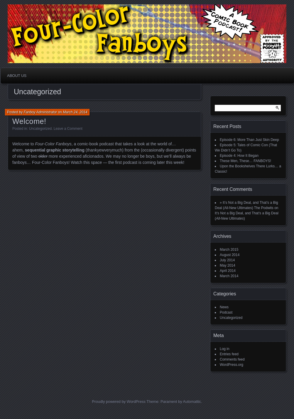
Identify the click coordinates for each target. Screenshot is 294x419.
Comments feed (232, 359)
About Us (16, 75)
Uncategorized (40, 129)
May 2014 (227, 265)
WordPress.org (231, 365)
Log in (224, 349)
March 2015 (229, 250)
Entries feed (229, 354)
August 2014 (229, 255)
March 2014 (229, 276)
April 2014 (228, 271)
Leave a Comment (68, 129)
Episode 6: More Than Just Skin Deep (249, 140)
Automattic (192, 401)
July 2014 (227, 260)
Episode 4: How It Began (239, 156)
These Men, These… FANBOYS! (245, 161)
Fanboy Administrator (40, 112)
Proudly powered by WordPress (119, 401)
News (224, 307)
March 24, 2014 (75, 112)
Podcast (226, 312)
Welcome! (29, 121)
